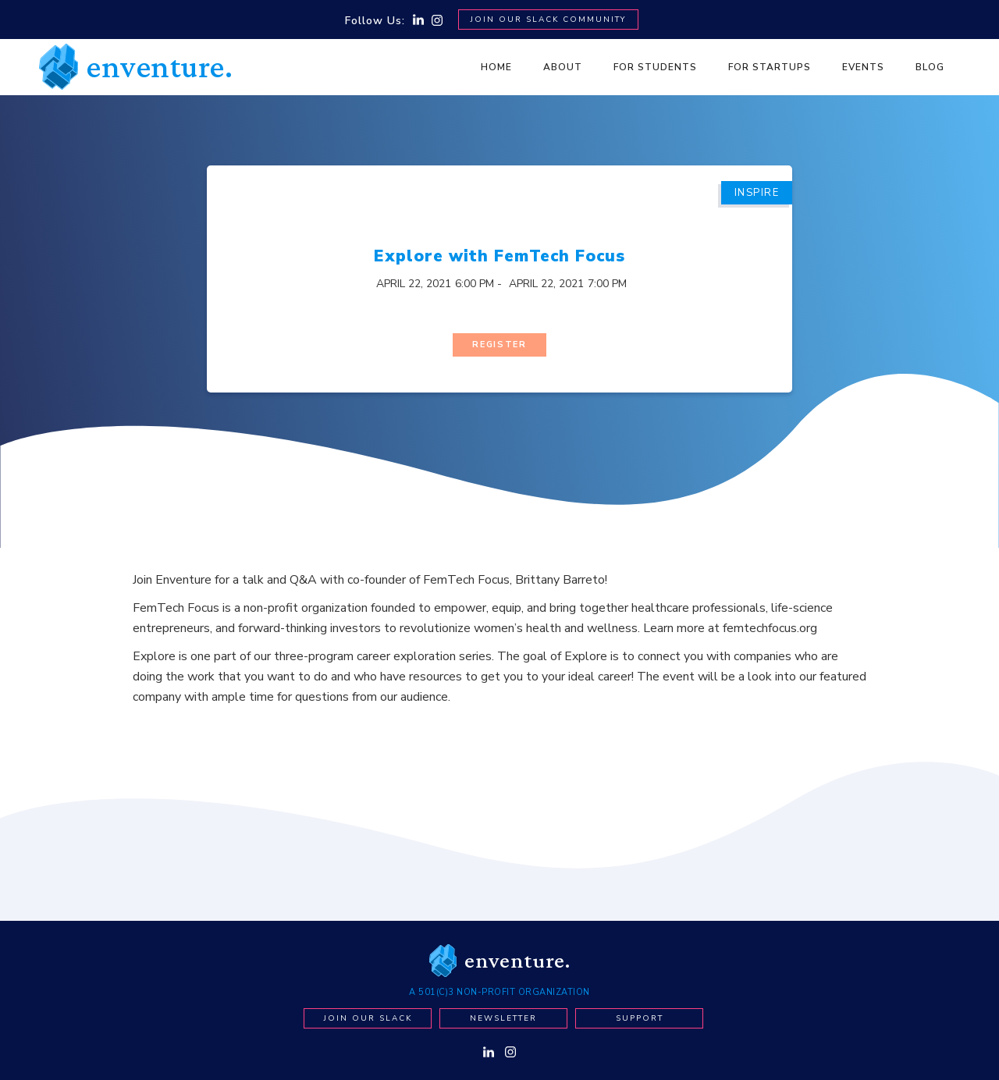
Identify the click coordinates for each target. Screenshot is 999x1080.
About (562, 67)
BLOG (929, 67)
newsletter (503, 1015)
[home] (136, 66)
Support (639, 1015)
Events (863, 67)
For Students (655, 67)
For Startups (769, 67)
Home (496, 67)
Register (499, 342)
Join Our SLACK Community (548, 19)
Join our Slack (368, 1015)
